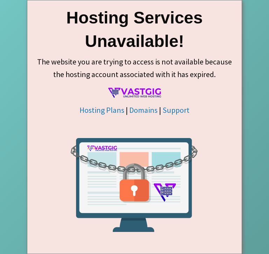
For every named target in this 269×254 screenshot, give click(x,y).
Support (176, 110)
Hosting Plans (102, 110)
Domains (143, 110)
